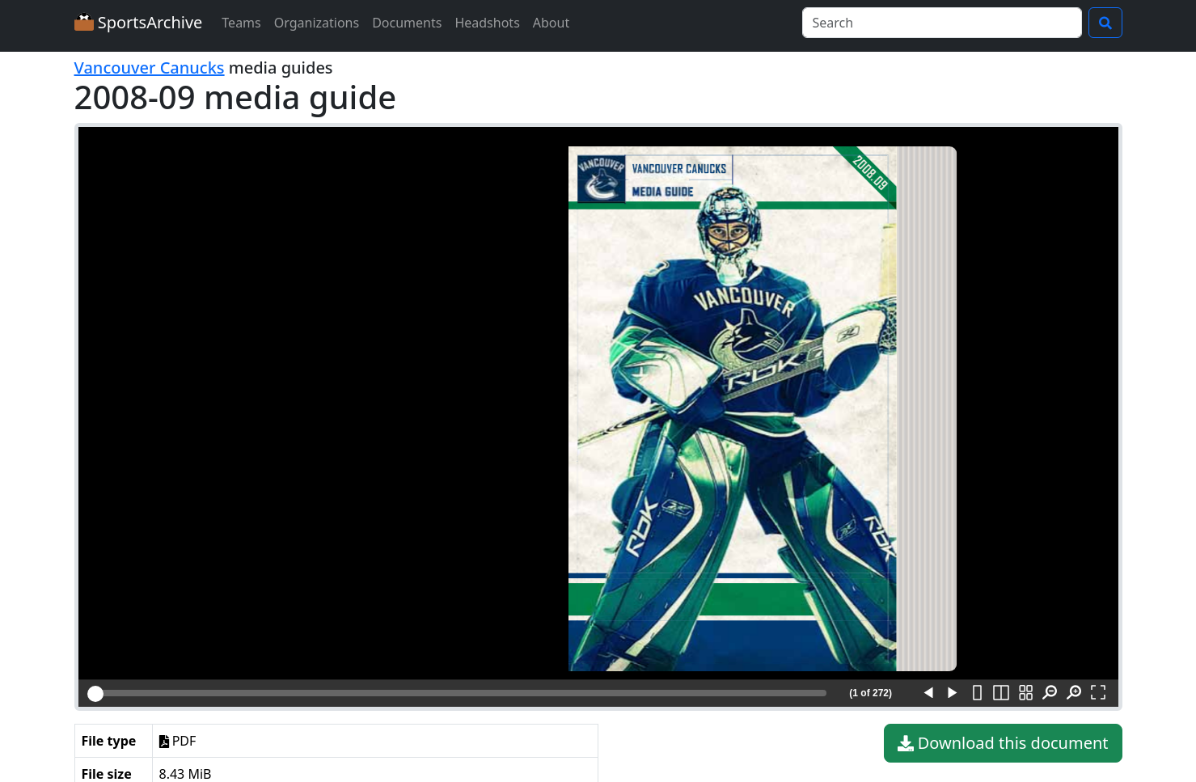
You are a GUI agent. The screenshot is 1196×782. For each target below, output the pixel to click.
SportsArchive (138, 22)
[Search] (942, 22)
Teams (241, 23)
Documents (407, 23)
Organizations (316, 23)
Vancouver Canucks (149, 67)
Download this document (1003, 743)
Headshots (486, 23)
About (551, 23)
